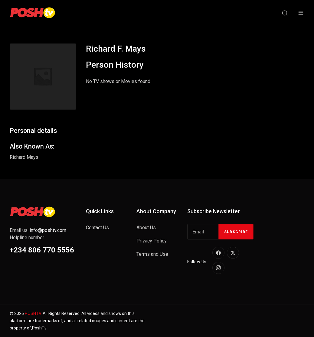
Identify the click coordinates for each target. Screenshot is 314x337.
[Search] (285, 12)
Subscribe (236, 232)
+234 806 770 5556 (42, 250)
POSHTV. (33, 313)
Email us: (38, 230)
